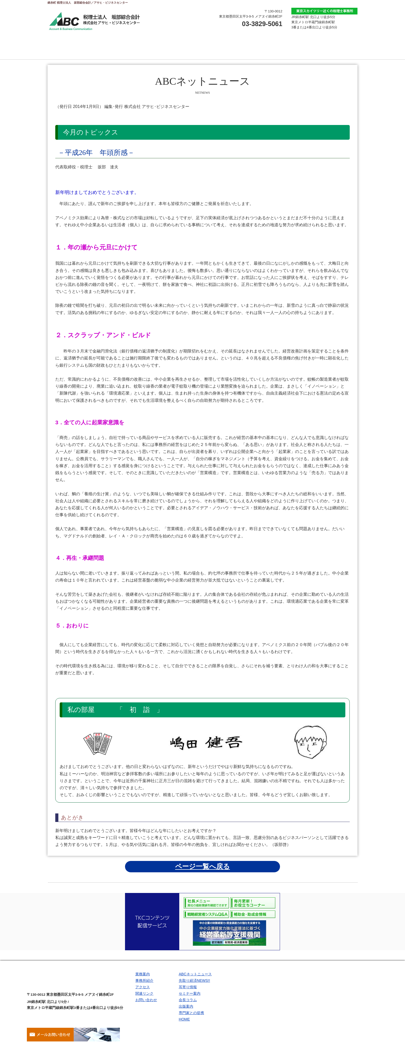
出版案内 (186, 1012)
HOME (184, 1027)
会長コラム (188, 1004)
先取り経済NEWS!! (194, 982)
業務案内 (125, 49)
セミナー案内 (189, 997)
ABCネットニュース (195, 974)
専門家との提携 (191, 1019)
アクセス (228, 49)
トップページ (73, 49)
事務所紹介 (176, 49)
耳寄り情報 (188, 989)
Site (292, 1048)
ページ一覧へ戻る (202, 866)
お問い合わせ (280, 49)
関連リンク (331, 49)
